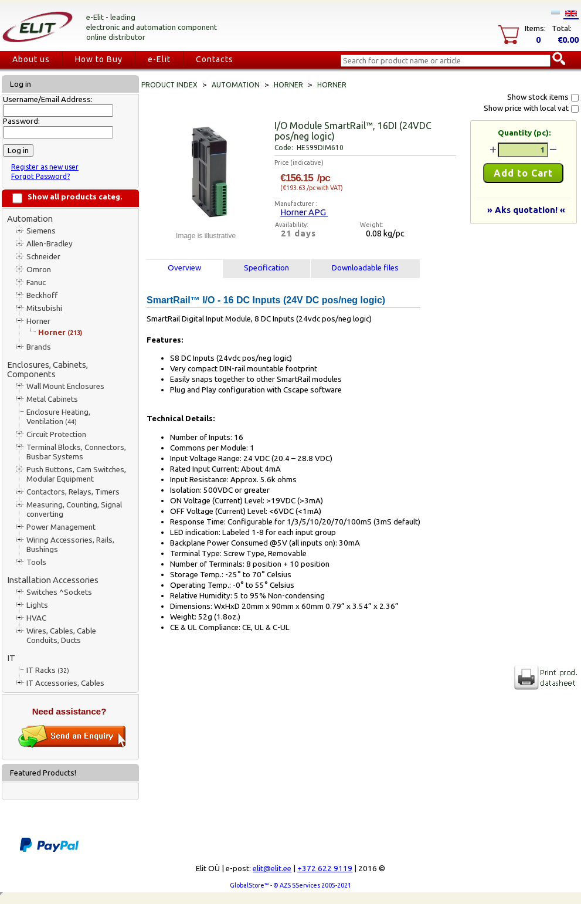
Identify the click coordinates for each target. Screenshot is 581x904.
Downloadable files (365, 267)
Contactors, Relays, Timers (73, 491)
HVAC (36, 618)
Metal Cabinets (52, 399)
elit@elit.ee (272, 868)
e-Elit (159, 59)
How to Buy (99, 59)
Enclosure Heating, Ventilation (58, 417)
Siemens (41, 230)
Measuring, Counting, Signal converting (74, 509)
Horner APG (304, 212)
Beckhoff (41, 295)
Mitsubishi (44, 308)
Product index (169, 85)
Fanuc (36, 282)
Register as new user (45, 167)
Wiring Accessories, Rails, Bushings (70, 545)
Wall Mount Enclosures (65, 386)
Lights (37, 605)
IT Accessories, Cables (65, 683)
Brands (38, 347)
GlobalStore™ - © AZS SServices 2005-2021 (290, 885)
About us (31, 59)
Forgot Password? (40, 176)
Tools (36, 562)
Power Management (61, 527)
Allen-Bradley (49, 243)
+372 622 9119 (324, 868)
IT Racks (47, 670)
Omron (38, 269)
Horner (38, 321)
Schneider (43, 256)
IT (11, 658)
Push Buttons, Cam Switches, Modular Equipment (76, 474)
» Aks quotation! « (526, 210)
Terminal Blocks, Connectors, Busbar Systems (76, 452)
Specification (266, 267)
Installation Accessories (52, 580)
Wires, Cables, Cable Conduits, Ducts (61, 636)
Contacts (214, 59)
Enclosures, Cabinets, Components (47, 369)
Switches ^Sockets (59, 592)
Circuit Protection (56, 434)
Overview (184, 267)
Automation (30, 219)
